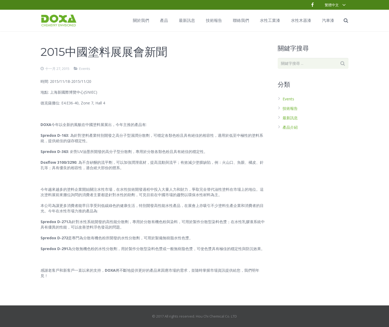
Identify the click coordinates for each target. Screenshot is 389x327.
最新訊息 (290, 117)
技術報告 (290, 108)
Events (84, 68)
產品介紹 (290, 127)
